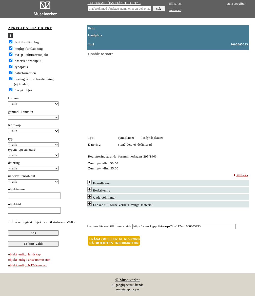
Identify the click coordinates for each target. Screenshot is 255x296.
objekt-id (14, 204)
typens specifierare (21, 149)
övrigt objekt (24, 90)
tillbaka (240, 175)
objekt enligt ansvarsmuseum (29, 260)
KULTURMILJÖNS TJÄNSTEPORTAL (114, 3)
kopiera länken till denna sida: (109, 226)
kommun (14, 98)
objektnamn (16, 189)
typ (10, 139)
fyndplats (21, 67)
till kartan (175, 3)
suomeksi (175, 10)
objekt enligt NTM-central (27, 265)
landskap (14, 125)
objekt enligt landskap (24, 254)
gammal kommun (20, 112)
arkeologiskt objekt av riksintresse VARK (44, 222)
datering (14, 163)
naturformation (25, 73)
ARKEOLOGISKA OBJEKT (30, 28)
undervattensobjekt (21, 176)
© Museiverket (127, 280)
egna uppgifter (236, 3)
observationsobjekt (28, 61)
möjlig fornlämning (29, 48)
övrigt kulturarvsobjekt (31, 55)
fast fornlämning (27, 42)
